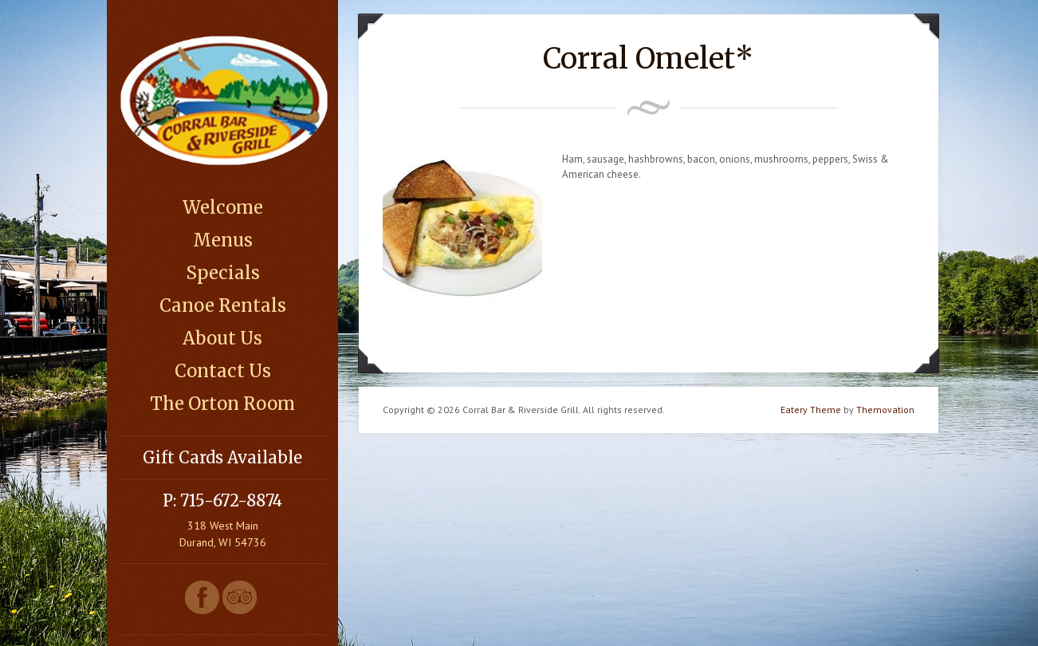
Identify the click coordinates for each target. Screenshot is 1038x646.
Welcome (223, 207)
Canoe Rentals (222, 305)
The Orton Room (222, 403)
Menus (223, 240)
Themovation (885, 410)
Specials (223, 273)
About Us (222, 338)
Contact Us (223, 371)
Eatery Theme (810, 410)
